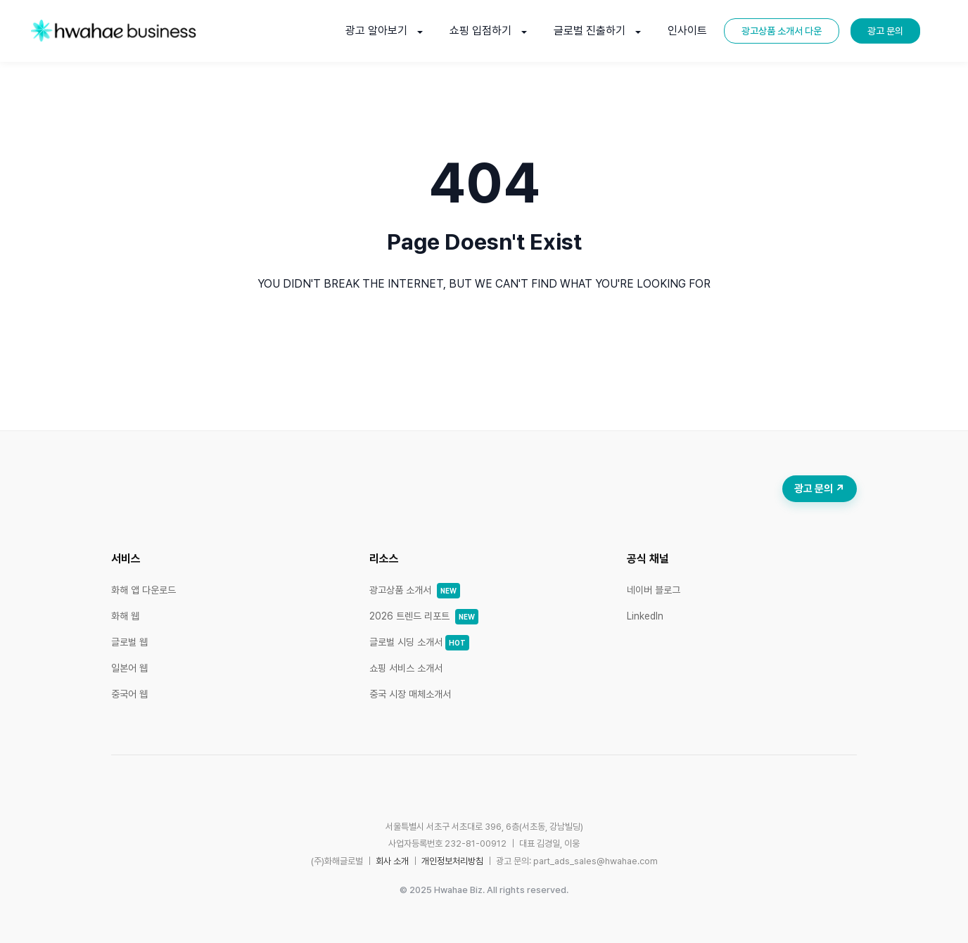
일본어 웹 (129, 668)
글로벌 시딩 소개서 (419, 642)
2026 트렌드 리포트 (423, 616)
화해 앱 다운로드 (143, 590)
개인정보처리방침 (452, 861)
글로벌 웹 (129, 642)
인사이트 (687, 30)
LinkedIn (645, 616)
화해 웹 (125, 616)
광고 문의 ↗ (819, 488)
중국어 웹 (129, 694)
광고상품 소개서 (414, 590)
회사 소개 (392, 861)
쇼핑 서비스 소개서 (405, 668)
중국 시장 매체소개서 (410, 694)
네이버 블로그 (653, 590)
